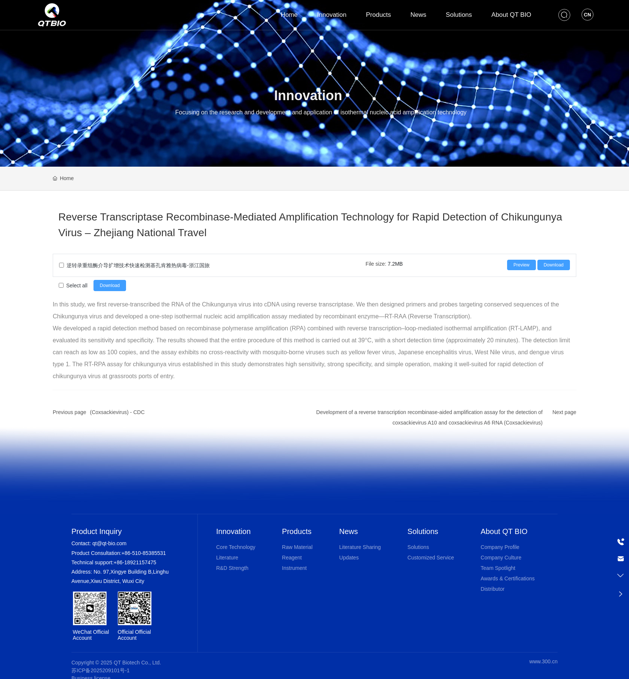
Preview (521, 265)
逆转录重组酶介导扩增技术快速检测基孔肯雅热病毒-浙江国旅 (138, 265)
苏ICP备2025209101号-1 (100, 670)
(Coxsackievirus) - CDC (117, 412)
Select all (77, 285)
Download (554, 265)
